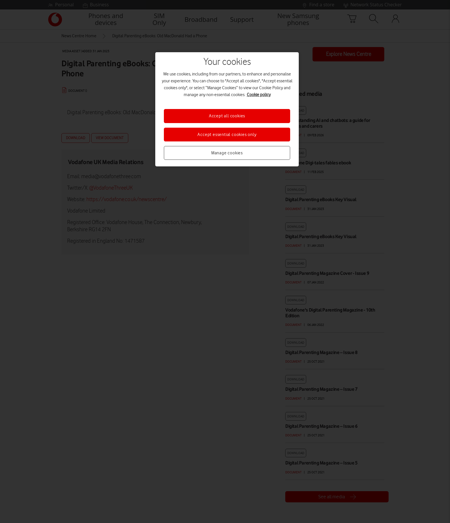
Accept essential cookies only (226, 134)
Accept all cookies (227, 115)
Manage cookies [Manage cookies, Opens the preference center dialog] (227, 152)
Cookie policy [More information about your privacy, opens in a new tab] (259, 94)
